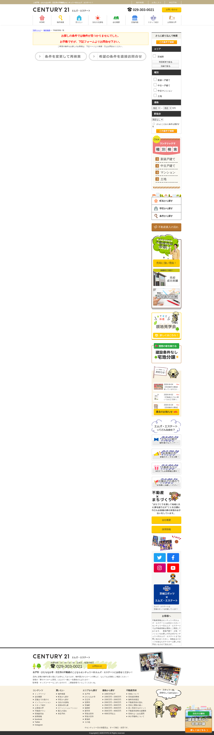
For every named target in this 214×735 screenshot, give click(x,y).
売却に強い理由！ (166, 263)
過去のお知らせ (164, 412)
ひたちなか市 (90, 697)
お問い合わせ (171, 9)
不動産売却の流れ (135, 702)
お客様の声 (171, 22)
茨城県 (158, 56)
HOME (42, 22)
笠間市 (87, 702)
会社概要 (116, 22)
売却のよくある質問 (136, 714)
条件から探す (166, 216)
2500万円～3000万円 (112, 705)
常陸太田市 (89, 714)
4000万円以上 (109, 714)
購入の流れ (62, 711)
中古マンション (163, 90)
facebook (38, 719)
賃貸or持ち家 (63, 705)
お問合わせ (97, 666)
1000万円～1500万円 (112, 697)
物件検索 (60, 22)
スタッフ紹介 (153, 22)
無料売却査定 (133, 700)
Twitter (37, 722)
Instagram (39, 725)
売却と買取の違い (135, 705)
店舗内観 (134, 22)
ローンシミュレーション (68, 708)
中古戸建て (167, 165)
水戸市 (87, 694)
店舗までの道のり (42, 700)
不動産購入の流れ (168, 227)
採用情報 (166, 529)
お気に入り (156, 2)
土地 (158, 95)
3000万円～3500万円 (112, 708)
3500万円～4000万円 (112, 711)
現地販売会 (39, 714)
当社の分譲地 (97, 22)
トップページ (40, 694)
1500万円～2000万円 (112, 700)
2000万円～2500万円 (112, 702)
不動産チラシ (40, 711)
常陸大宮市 (89, 716)
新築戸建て (167, 159)
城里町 (87, 708)
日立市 (87, 700)
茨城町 (87, 705)
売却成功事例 (133, 697)
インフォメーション (43, 702)
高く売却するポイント (137, 708)
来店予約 (61, 714)
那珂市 (87, 711)
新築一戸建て (162, 79)
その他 (87, 722)
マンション (167, 172)
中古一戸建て (162, 85)
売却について (133, 694)
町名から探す (166, 201)
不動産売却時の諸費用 (137, 711)
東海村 (87, 719)
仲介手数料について (136, 716)
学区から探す (166, 208)
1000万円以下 (109, 694)
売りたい (79, 22)
